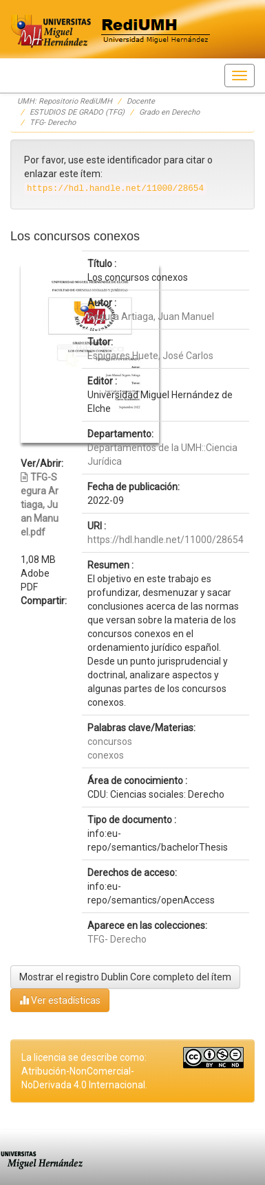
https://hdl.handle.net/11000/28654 (165, 539)
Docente (141, 101)
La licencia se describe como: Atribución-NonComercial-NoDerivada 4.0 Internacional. (84, 1071)
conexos (105, 755)
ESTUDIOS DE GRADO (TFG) (77, 112)
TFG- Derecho (53, 122)
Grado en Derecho (169, 112)
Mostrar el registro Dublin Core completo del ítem (125, 976)
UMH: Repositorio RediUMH (64, 101)
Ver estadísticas (59, 1000)
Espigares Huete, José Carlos (150, 355)
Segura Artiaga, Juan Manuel (150, 316)
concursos (109, 741)
